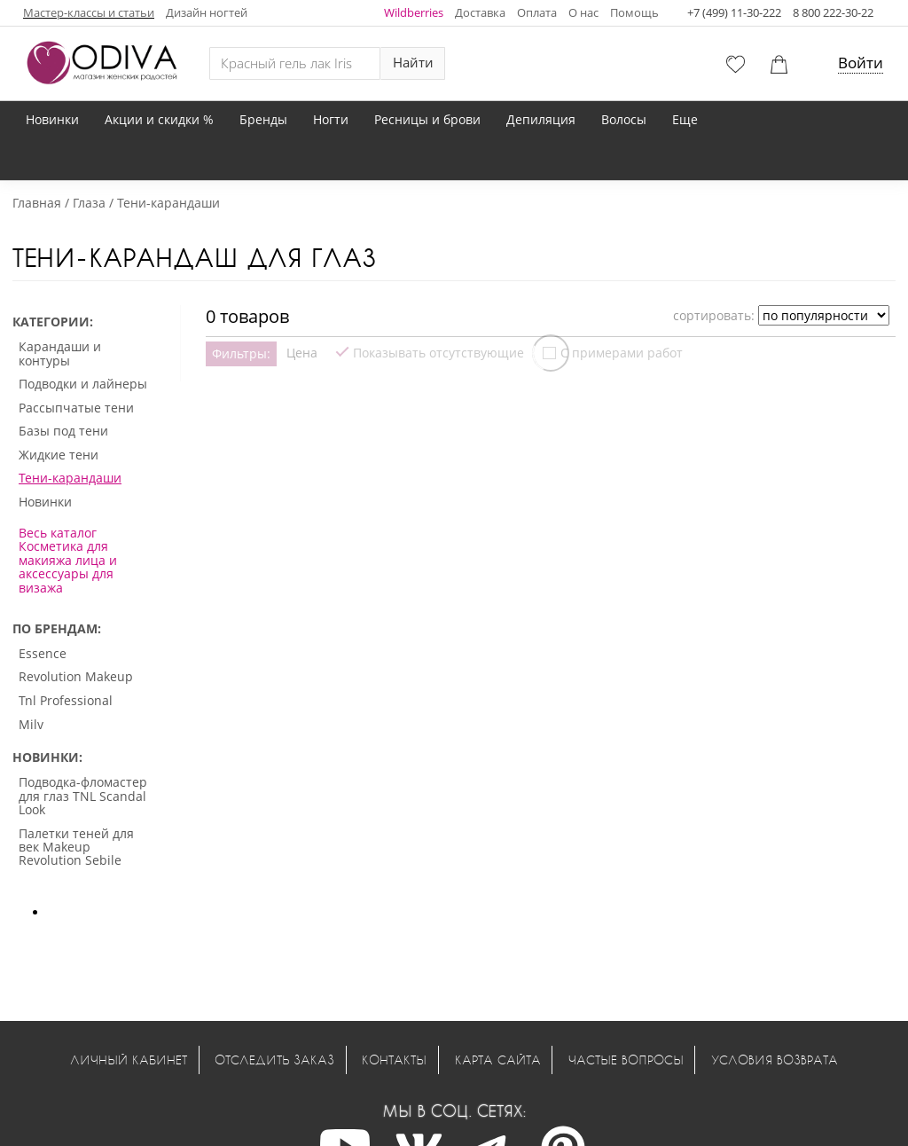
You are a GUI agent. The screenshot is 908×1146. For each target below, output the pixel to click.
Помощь (634, 12)
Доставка (480, 12)
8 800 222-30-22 (833, 12)
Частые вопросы (626, 1059)
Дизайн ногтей (206, 12)
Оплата (537, 12)
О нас (583, 12)
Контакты (394, 1059)
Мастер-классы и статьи (88, 12)
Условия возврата (774, 1059)
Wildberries (413, 12)
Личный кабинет (128, 1059)
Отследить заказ (274, 1059)
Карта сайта (498, 1059)
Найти (413, 62)
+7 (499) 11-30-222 (734, 12)
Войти (860, 62)
